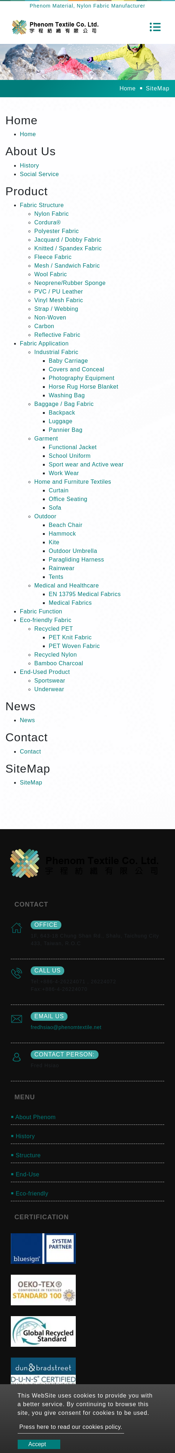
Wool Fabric (50, 274)
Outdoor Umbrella (73, 551)
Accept (37, 1444)
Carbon (44, 326)
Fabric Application (44, 343)
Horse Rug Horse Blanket (83, 387)
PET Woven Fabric (74, 646)
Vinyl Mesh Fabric (58, 300)
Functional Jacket (73, 447)
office (46, 925)
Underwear (49, 689)
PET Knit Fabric (70, 637)
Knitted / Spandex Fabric (68, 248)
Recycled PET (53, 629)
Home (127, 88)
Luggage (61, 421)
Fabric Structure (42, 205)
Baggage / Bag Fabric (64, 404)
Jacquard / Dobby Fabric (67, 240)
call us (47, 970)
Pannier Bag (66, 430)
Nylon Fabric (51, 214)
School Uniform (70, 456)
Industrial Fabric (56, 352)
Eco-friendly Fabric (45, 620)
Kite (54, 542)
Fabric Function (41, 611)
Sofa (55, 508)
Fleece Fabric (52, 257)
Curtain (59, 490)
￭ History (23, 1136)
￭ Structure (26, 1155)
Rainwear (62, 568)
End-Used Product (45, 672)
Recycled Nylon (55, 655)
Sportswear (49, 681)
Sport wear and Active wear (86, 464)
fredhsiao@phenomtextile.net (66, 1027)
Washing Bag (67, 395)
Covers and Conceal (76, 369)
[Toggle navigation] (155, 27)
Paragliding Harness (76, 559)
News (27, 720)
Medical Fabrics (70, 603)
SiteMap (31, 782)
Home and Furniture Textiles (72, 482)
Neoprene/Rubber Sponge (70, 283)
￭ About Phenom (33, 1117)
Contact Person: (64, 1054)
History (29, 165)
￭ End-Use (25, 1174)
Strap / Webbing (56, 309)
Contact (30, 751)
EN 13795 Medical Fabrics (85, 594)
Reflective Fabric (57, 335)
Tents (56, 577)
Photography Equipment (81, 378)
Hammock (62, 534)
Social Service (39, 174)
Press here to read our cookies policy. (71, 1427)
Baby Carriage (68, 361)
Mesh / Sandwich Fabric (67, 266)
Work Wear (64, 473)
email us (49, 1016)
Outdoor (45, 516)
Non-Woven (50, 317)
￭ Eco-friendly (29, 1193)
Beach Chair (66, 525)
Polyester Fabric (56, 231)
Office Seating (68, 499)
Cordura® (47, 222)
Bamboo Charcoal (58, 663)
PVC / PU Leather (58, 292)
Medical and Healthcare (66, 585)
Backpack (62, 413)
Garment (46, 438)
